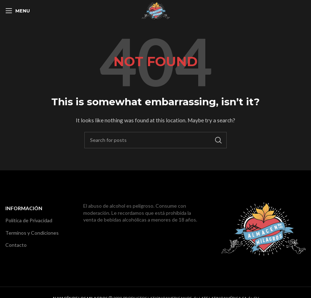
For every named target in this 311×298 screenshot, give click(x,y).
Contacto (16, 245)
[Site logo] (156, 10)
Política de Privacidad (28, 220)
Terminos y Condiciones (32, 233)
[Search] (155, 140)
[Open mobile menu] (17, 11)
